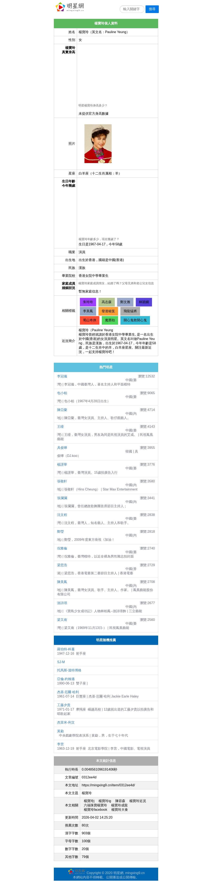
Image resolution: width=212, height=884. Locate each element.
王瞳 (60, 426)
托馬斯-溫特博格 (69, 670)
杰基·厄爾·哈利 (68, 692)
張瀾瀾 (62, 498)
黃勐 (60, 731)
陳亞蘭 (62, 410)
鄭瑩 (60, 531)
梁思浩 (62, 565)
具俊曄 (62, 447)
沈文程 (62, 515)
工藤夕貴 (63, 705)
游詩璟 (62, 603)
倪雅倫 (62, 548)
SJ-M (61, 662)
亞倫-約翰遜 (66, 679)
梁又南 (62, 619)
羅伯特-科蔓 (66, 649)
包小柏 (62, 393)
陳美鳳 (62, 582)
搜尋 (152, 9)
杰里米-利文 (66, 722)
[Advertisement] (117, 75)
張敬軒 (62, 481)
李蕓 (60, 744)
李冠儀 (62, 376)
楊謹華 (62, 464)
